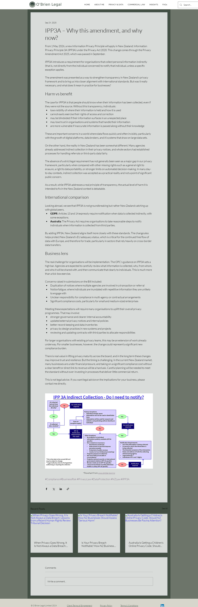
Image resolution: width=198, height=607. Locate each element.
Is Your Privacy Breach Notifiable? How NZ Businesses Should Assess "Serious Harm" (99, 544)
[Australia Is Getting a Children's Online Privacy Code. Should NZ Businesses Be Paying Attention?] (146, 525)
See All (165, 508)
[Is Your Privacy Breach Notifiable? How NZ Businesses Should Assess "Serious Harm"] (99, 525)
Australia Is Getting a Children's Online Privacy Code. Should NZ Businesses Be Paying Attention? (146, 544)
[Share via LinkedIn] (60, 489)
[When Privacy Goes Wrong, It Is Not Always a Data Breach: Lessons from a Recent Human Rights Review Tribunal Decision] (52, 525)
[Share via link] (67, 489)
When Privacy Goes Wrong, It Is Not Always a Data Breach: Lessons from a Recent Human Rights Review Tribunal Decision (51, 544)
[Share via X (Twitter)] (53, 489)
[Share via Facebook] (46, 489)
